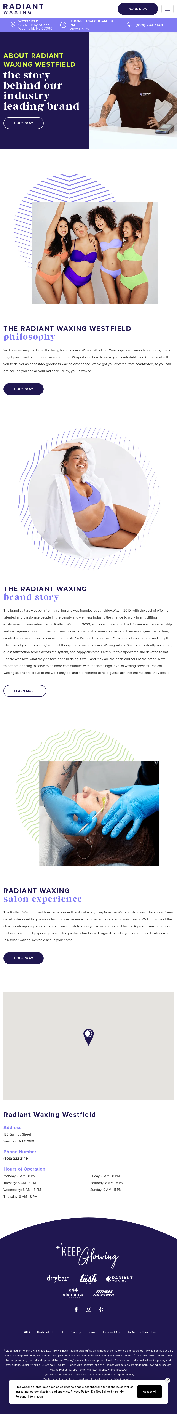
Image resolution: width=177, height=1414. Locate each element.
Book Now (138, 8)
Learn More (24, 690)
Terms (92, 1332)
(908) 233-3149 (149, 24)
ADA (27, 1332)
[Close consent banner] (167, 1380)
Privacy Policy (80, 1391)
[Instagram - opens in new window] (88, 1309)
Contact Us (111, 1332)
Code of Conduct (50, 1332)
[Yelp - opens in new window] (101, 1309)
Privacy (75, 1332)
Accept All (149, 1391)
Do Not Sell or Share (143, 1332)
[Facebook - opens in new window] (76, 1309)
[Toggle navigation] (167, 9)
